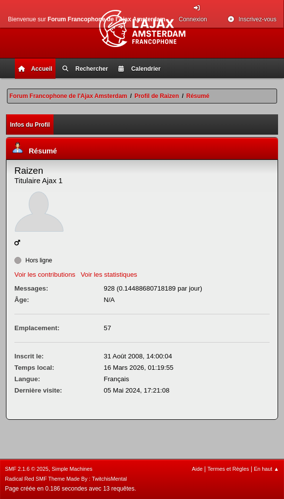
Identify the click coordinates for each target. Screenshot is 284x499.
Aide (197, 469)
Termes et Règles (228, 469)
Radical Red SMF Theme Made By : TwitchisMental (66, 479)
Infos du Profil (30, 124)
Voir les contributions (44, 274)
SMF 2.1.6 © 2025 (27, 469)
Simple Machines (72, 469)
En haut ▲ (266, 469)
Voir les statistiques (109, 274)
